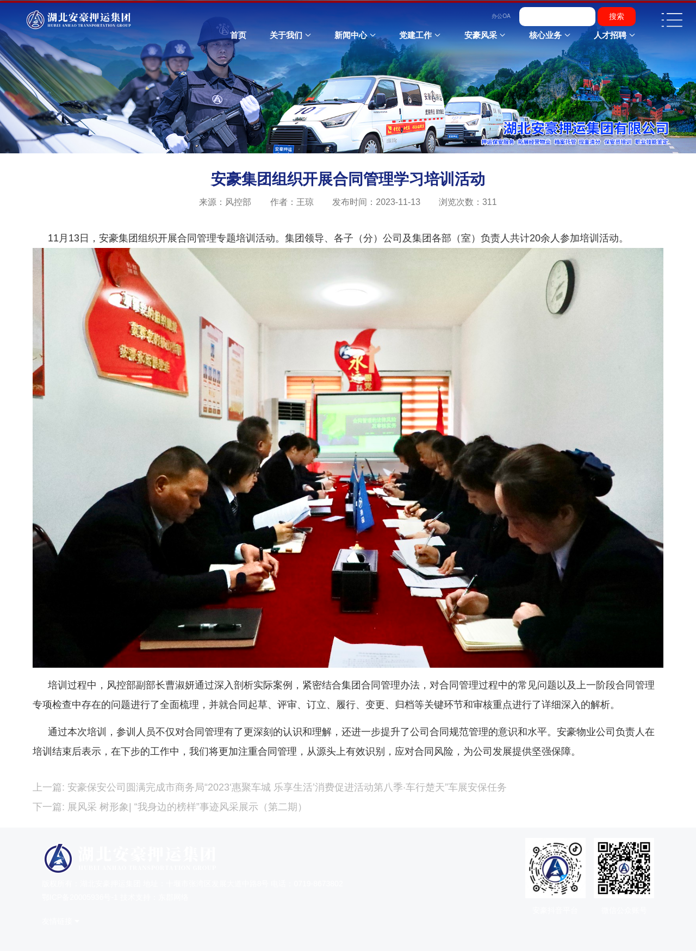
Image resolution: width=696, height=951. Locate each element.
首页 (238, 35)
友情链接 (57, 921)
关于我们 (286, 35)
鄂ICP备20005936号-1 (80, 897)
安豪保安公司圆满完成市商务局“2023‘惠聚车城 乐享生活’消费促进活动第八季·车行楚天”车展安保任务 (286, 787)
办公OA (501, 16)
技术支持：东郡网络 (154, 897)
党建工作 (415, 35)
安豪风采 (480, 35)
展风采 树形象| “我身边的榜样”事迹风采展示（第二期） (186, 806)
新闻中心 (350, 35)
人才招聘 (610, 35)
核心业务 (545, 35)
